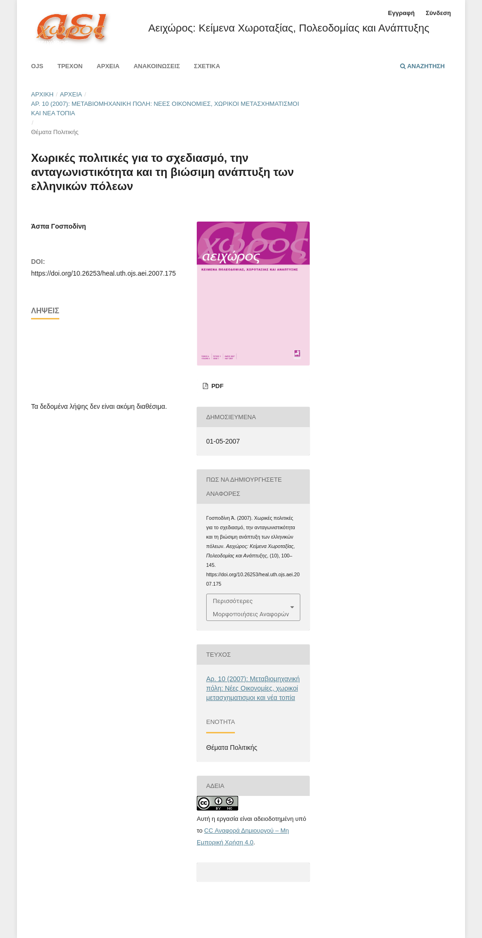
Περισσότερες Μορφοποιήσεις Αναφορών (251, 607)
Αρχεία (107, 66)
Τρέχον (70, 66)
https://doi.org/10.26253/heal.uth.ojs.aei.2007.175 (103, 273)
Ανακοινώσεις (157, 66)
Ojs (37, 66)
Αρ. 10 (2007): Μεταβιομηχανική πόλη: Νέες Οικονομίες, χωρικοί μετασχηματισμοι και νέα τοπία (165, 108)
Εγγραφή (401, 12)
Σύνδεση (438, 12)
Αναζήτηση (422, 66)
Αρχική (42, 94)
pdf (216, 386)
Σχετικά (207, 66)
